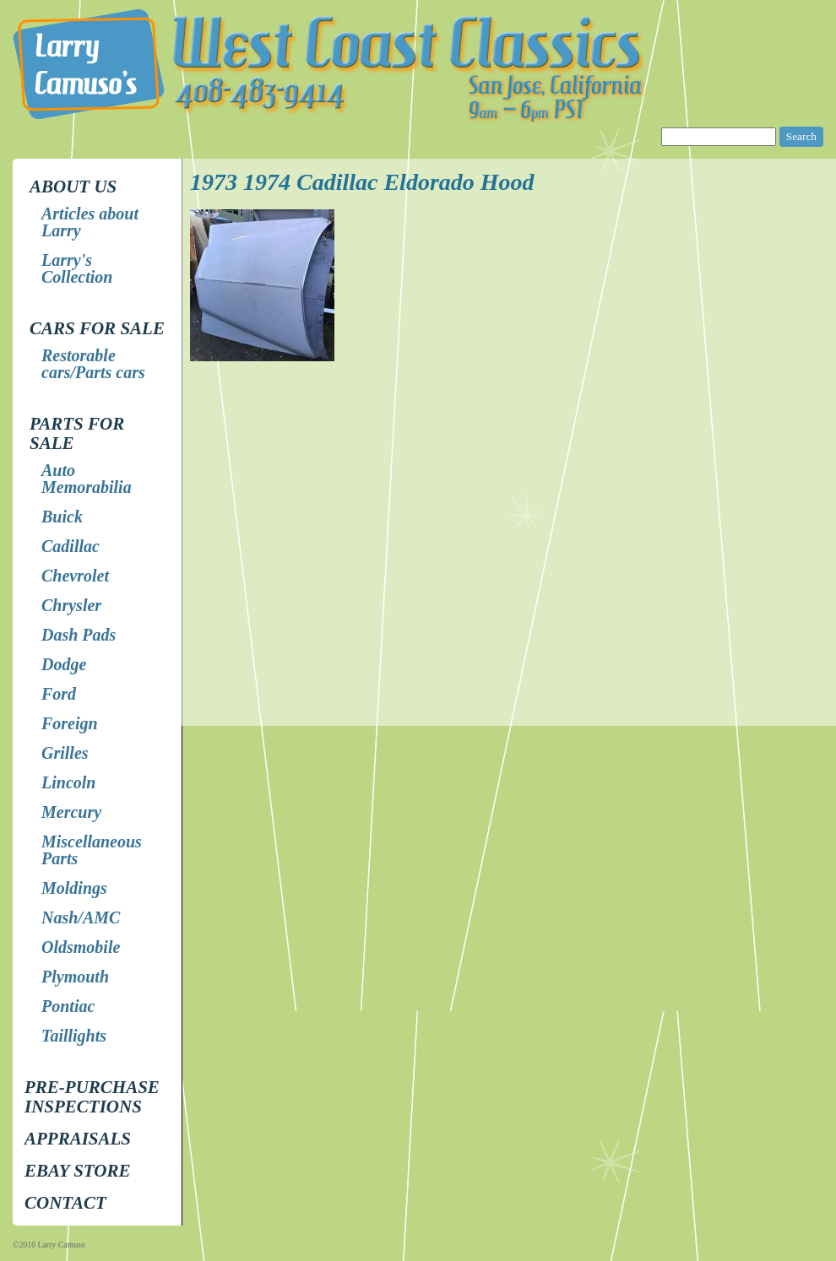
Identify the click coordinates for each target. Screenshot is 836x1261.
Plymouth (75, 976)
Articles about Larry (89, 222)
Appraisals (77, 1138)
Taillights (73, 1035)
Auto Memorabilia (86, 478)
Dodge (63, 664)
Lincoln (68, 782)
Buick (62, 516)
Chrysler (71, 605)
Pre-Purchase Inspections (92, 1097)
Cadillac (70, 546)
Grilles (65, 753)
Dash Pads (78, 634)
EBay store (77, 1171)
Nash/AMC (80, 917)
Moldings (74, 888)
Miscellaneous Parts (91, 850)
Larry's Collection (76, 268)
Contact (65, 1203)
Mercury (71, 812)
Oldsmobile (80, 947)
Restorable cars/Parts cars (93, 364)
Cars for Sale (97, 328)
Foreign (69, 723)
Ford (58, 694)
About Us (73, 186)
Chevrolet (75, 575)
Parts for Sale (77, 433)
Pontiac (68, 1006)
